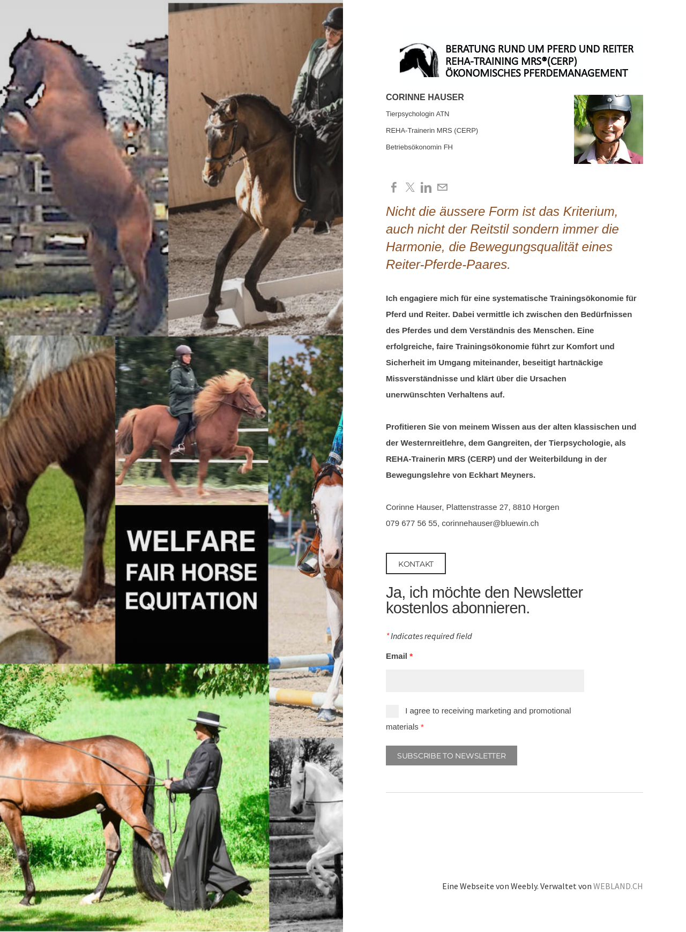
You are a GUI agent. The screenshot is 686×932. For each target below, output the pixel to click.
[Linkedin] (426, 187)
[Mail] (442, 187)
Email (399, 655)
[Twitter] (410, 187)
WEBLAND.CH (618, 886)
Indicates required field (429, 636)
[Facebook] (394, 187)
